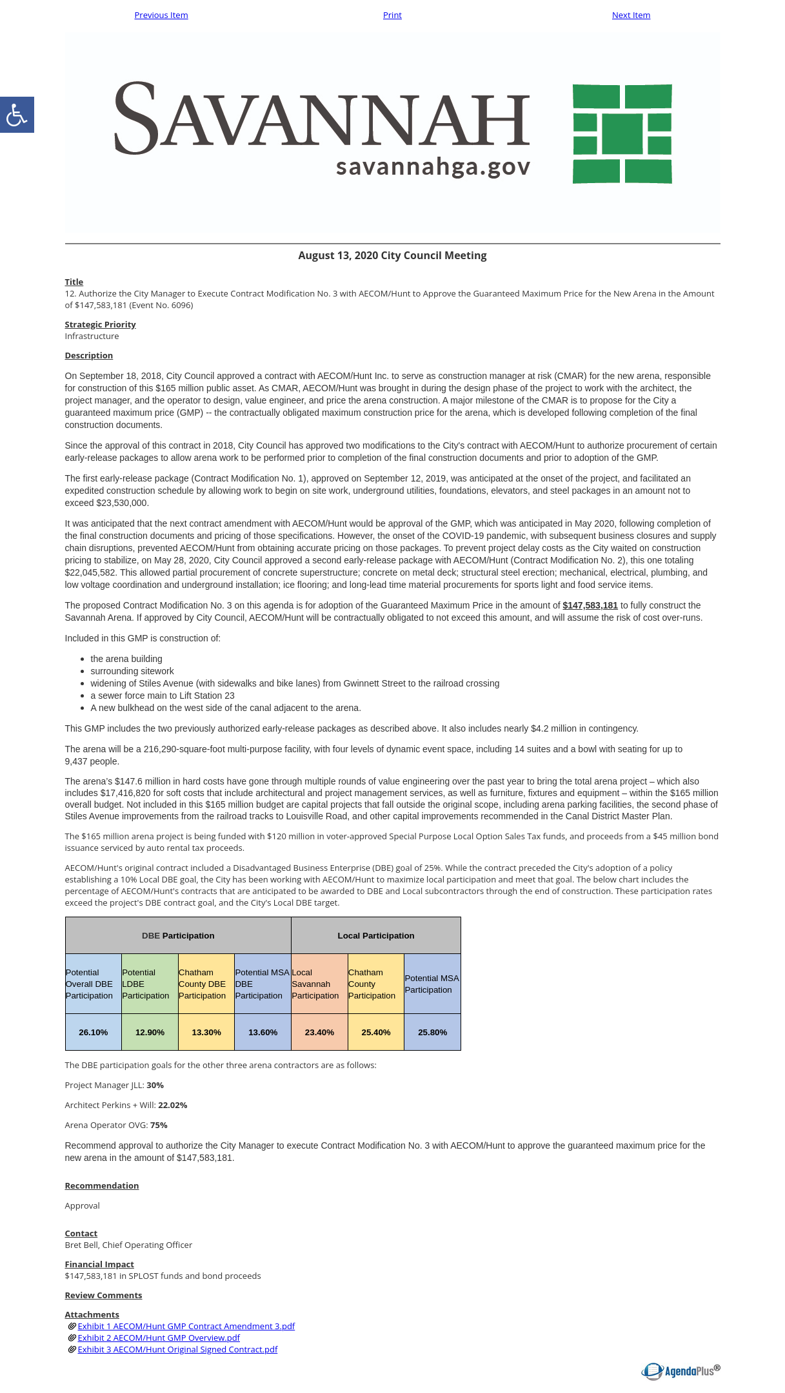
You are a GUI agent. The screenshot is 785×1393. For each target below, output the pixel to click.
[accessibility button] (17, 115)
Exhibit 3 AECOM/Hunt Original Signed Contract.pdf (178, 1349)
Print (392, 15)
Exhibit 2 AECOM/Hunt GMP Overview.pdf (159, 1337)
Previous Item (161, 15)
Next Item (631, 15)
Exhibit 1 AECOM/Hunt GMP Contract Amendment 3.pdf (186, 1326)
